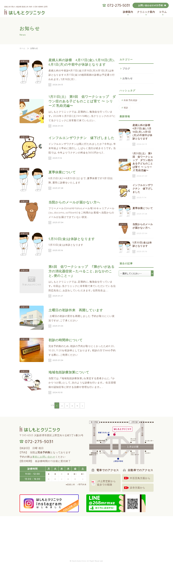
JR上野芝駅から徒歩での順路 (106, 483)
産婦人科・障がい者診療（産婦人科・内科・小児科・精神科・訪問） (26, 7)
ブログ (126, 68)
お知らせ (127, 78)
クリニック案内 (146, 11)
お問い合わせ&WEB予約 (150, 5)
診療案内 (128, 11)
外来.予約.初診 (130, 100)
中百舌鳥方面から (140, 478)
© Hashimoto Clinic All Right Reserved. (86, 561)
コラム (163, 11)
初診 (126, 107)
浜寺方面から (137, 487)
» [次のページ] (82, 406)
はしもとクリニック (24, 12)
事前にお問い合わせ (43, 456)
